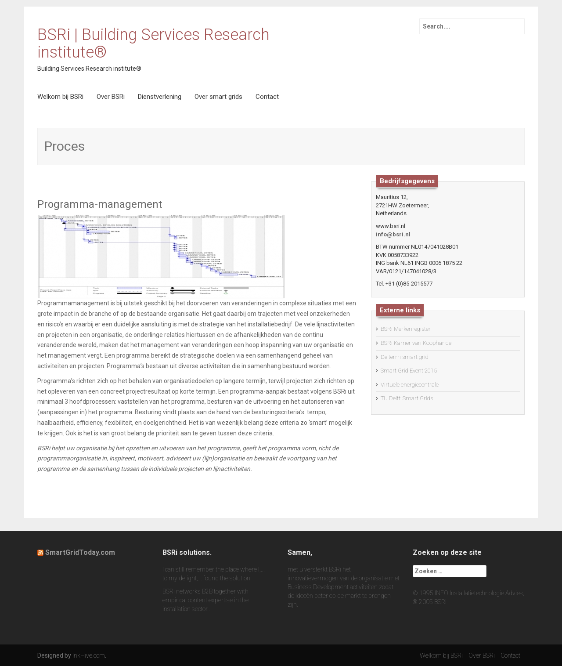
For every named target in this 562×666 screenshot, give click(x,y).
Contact (267, 97)
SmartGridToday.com (80, 552)
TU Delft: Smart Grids (407, 398)
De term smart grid (405, 357)
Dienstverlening (159, 97)
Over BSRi (111, 97)
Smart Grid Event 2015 (409, 370)
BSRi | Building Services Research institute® (153, 43)
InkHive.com (88, 655)
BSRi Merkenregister (406, 329)
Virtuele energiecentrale (410, 384)
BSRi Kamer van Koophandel (417, 343)
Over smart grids (218, 97)
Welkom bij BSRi (60, 97)
